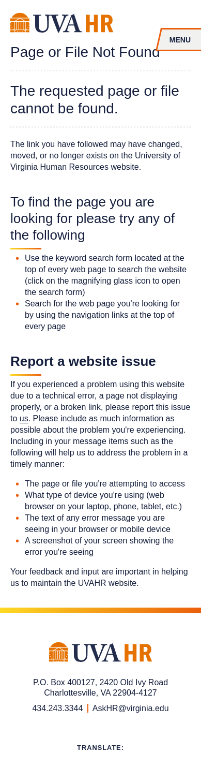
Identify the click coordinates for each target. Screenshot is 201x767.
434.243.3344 (57, 708)
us (24, 418)
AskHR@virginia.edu (130, 708)
